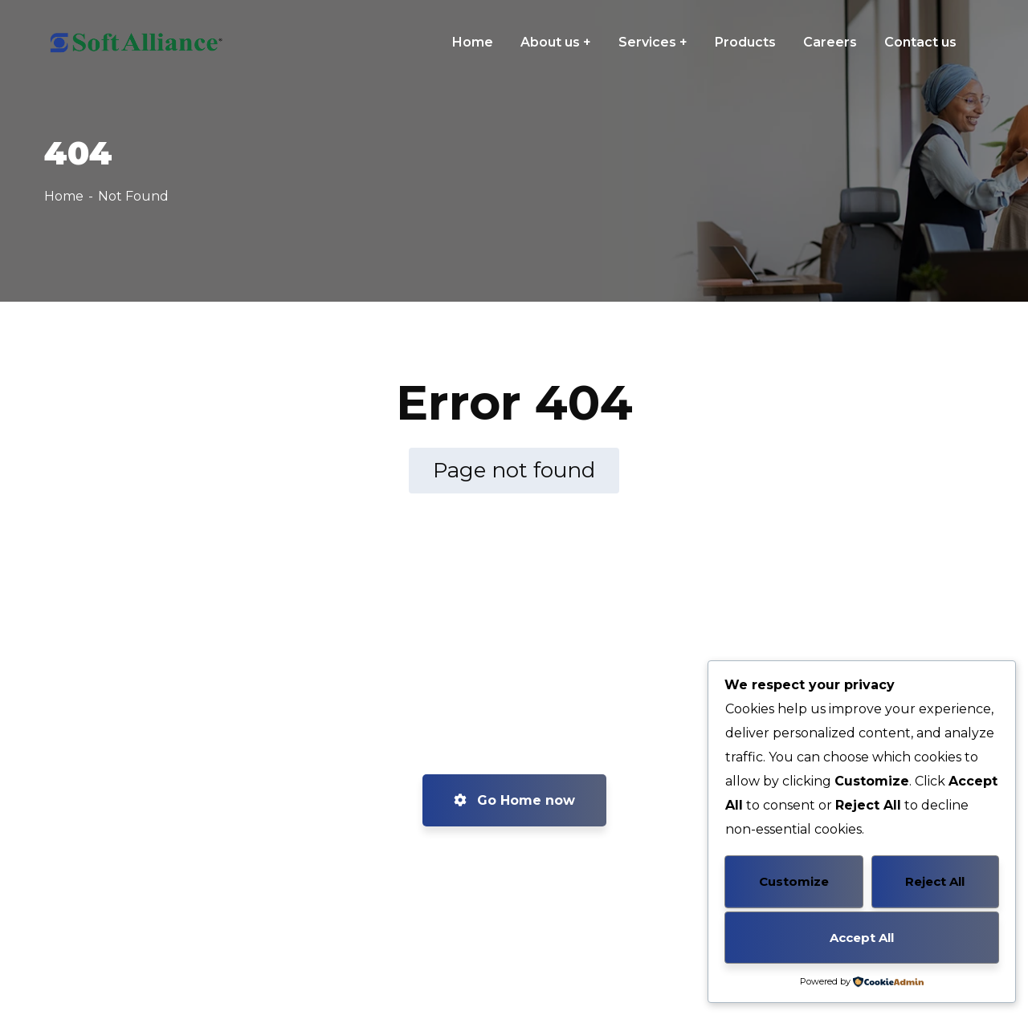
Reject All (935, 881)
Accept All (862, 937)
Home (64, 196)
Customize (794, 881)
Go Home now (514, 800)
